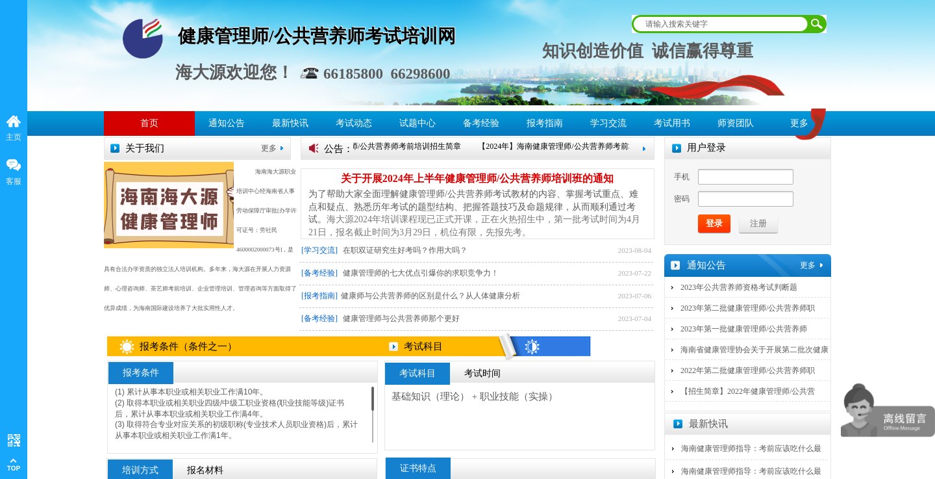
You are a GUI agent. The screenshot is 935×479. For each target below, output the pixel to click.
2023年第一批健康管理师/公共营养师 (743, 328)
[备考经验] (319, 273)
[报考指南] (319, 295)
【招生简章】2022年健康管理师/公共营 (747, 391)
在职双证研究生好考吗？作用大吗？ (405, 250)
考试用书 (672, 123)
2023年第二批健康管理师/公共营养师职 (747, 308)
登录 (714, 223)
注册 (758, 223)
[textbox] (720, 24)
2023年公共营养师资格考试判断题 (738, 287)
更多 (269, 148)
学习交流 (608, 123)
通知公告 (226, 123)
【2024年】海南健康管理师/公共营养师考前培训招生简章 (366, 146)
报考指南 (545, 123)
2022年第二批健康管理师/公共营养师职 (747, 370)
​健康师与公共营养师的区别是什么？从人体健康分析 (430, 295)
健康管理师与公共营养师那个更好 (401, 318)
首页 (149, 123)
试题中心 (417, 123)
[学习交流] (319, 250)
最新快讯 (290, 123)
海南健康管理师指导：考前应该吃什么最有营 (751, 457)
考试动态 (354, 123)
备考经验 (481, 123)
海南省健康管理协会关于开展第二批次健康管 (754, 358)
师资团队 (735, 123)
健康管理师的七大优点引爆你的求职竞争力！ (421, 273)
